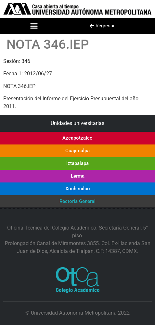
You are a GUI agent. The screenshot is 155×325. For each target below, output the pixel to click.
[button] (34, 26)
